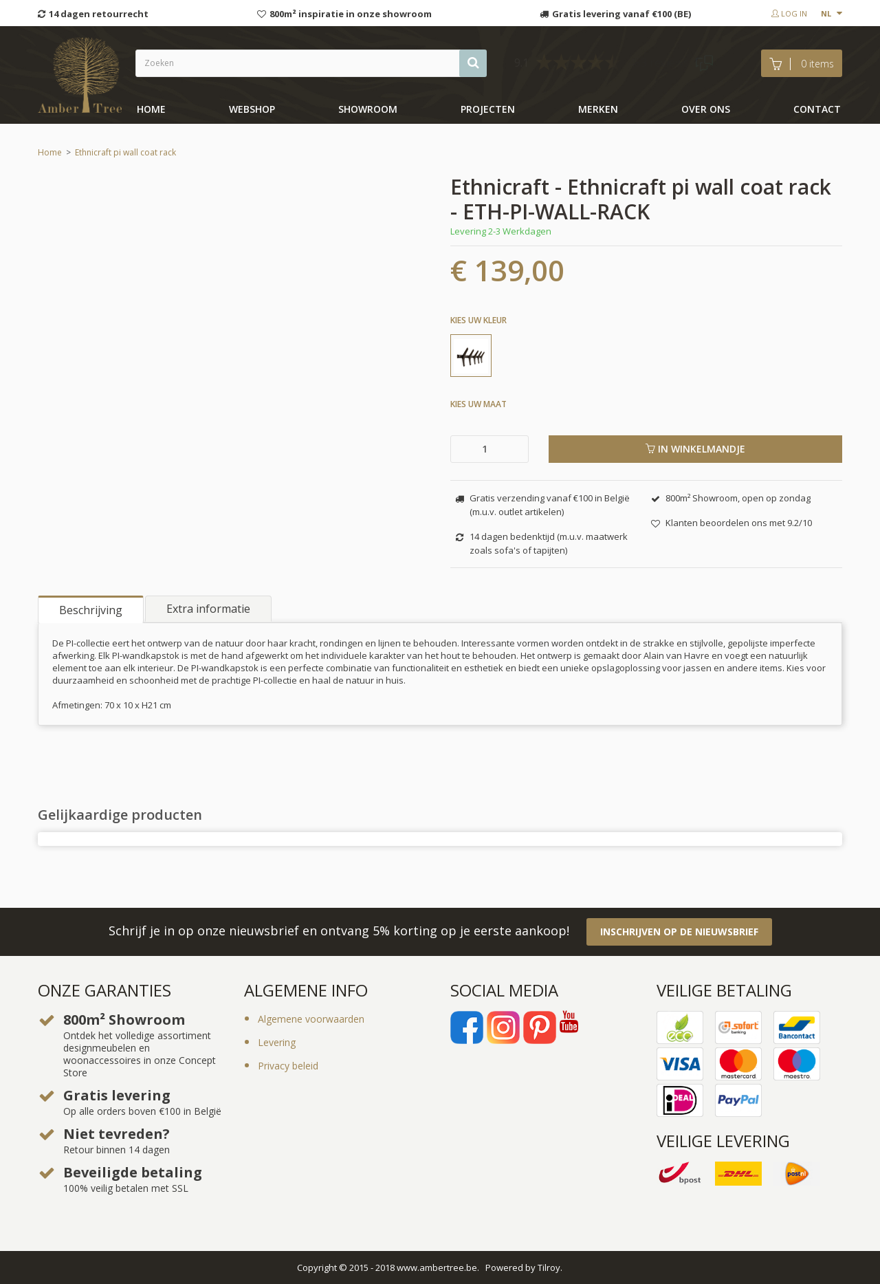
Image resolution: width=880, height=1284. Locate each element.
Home (151, 109)
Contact (817, 109)
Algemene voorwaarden (311, 1018)
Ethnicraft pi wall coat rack (125, 152)
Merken (598, 109)
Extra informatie (208, 608)
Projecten (488, 109)
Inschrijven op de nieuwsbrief (679, 931)
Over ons (705, 109)
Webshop (252, 109)
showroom (367, 109)
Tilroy (549, 1267)
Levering (277, 1042)
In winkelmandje (695, 448)
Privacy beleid (288, 1065)
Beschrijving (90, 610)
